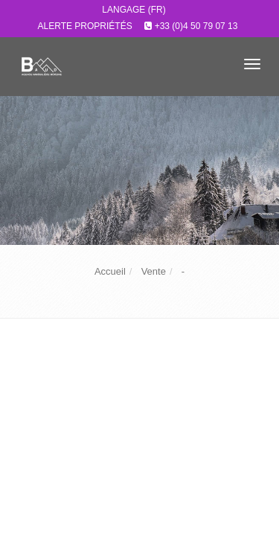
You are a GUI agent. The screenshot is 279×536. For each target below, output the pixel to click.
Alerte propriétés (85, 26)
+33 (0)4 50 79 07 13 (196, 26)
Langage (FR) (133, 9)
